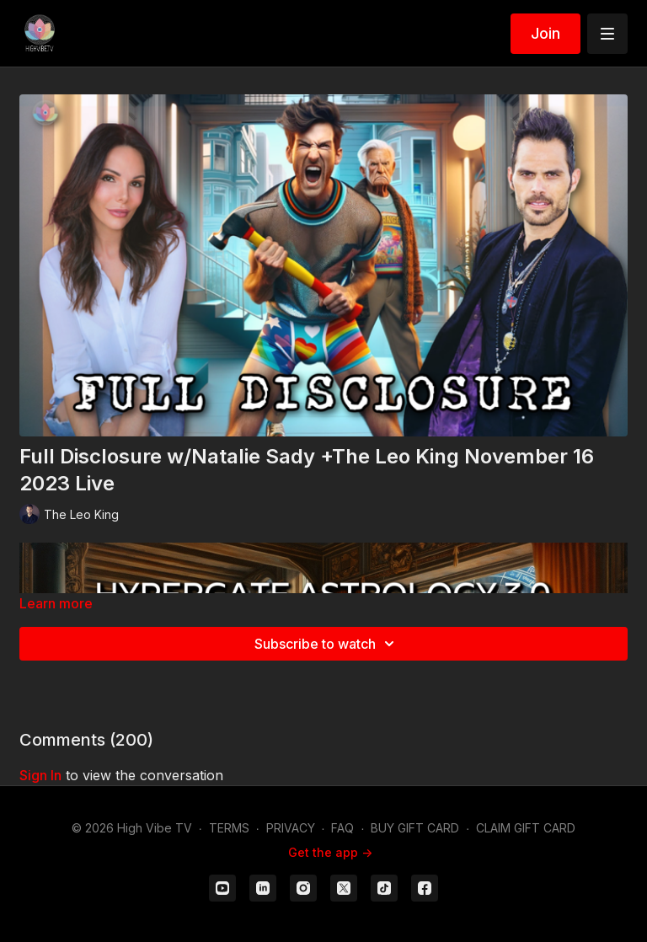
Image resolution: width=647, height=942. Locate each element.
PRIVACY (290, 828)
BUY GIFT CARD (415, 828)
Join (545, 33)
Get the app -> (330, 852)
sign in (40, 775)
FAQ (342, 828)
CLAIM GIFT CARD (525, 828)
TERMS (229, 828)
